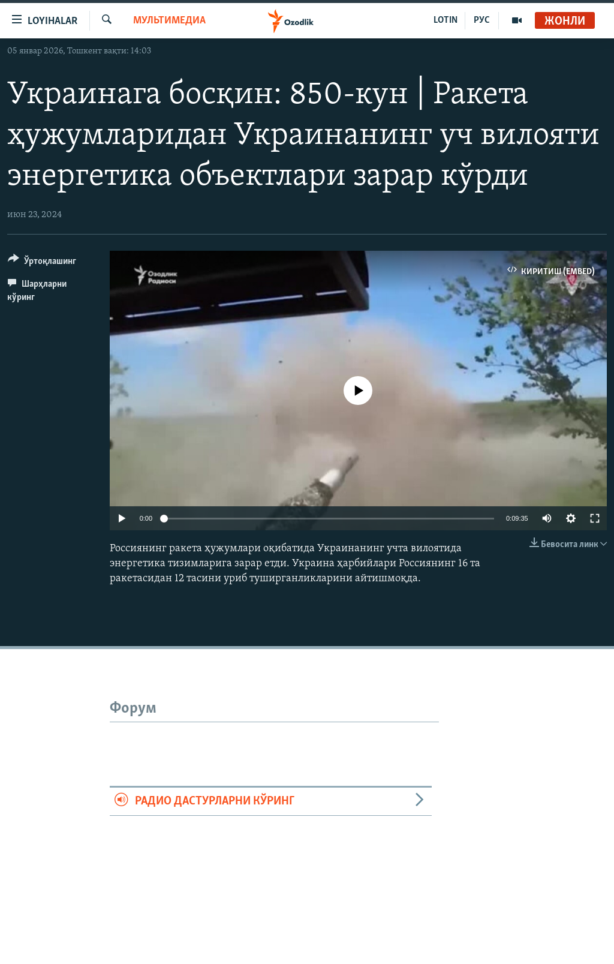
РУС (482, 20)
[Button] (42, 263)
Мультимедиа (169, 20)
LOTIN (446, 20)
